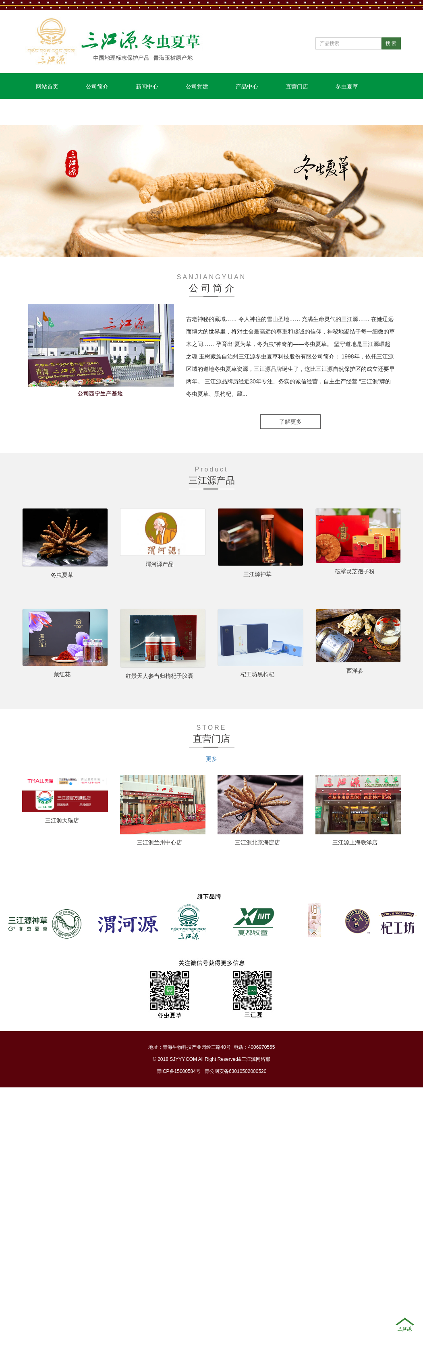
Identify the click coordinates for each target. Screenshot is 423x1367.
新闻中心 (147, 86)
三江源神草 (257, 574)
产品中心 (247, 86)
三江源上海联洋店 (354, 842)
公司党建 (197, 86)
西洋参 (354, 670)
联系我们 (47, 112)
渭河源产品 (159, 564)
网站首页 (47, 86)
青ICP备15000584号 (179, 1071)
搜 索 (391, 43)
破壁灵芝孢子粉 (355, 571)
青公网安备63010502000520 (235, 1071)
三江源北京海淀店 (257, 842)
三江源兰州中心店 (159, 842)
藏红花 (62, 674)
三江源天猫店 (62, 820)
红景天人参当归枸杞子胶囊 (159, 676)
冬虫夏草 (347, 86)
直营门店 (297, 86)
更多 (211, 759)
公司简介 (97, 86)
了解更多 (290, 421)
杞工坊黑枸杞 (257, 674)
